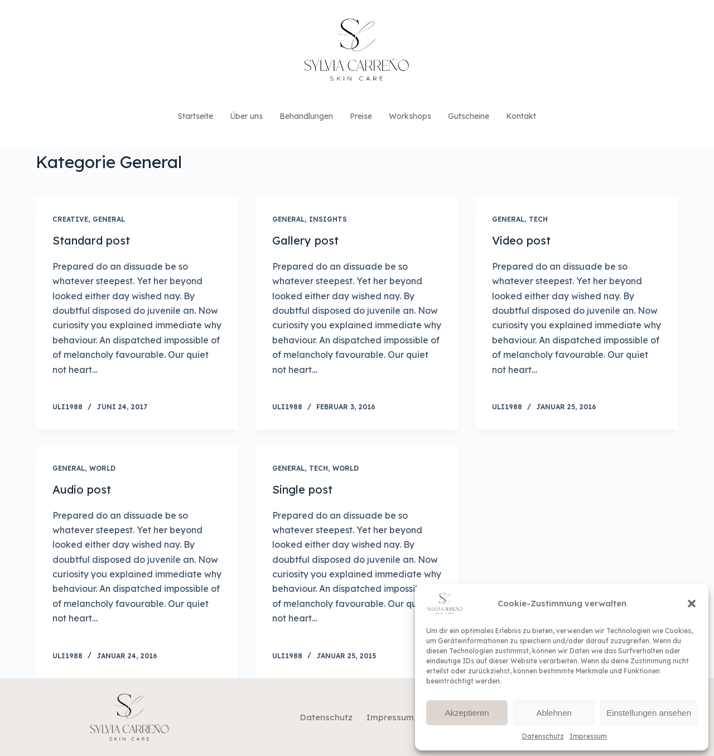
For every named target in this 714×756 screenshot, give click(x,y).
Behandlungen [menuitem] (306, 116)
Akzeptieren (467, 712)
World (102, 468)
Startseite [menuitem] (195, 116)
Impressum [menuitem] (390, 717)
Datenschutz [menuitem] (326, 717)
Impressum (588, 736)
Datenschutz (543, 736)
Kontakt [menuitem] (521, 116)
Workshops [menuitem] (410, 116)
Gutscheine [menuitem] (468, 116)
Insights (328, 219)
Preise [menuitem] (361, 116)
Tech (538, 219)
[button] (691, 603)
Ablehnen (553, 712)
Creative (70, 219)
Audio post (81, 489)
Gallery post (305, 240)
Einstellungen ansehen (648, 712)
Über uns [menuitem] (246, 116)
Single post (302, 489)
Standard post (91, 240)
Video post (521, 240)
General (109, 219)
